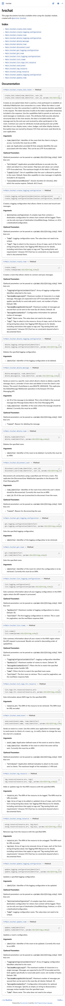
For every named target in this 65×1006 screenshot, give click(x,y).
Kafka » (60, 1000)
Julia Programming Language (43, 1003)
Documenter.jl (24, 1003)
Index (5, 24)
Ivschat (7, 10)
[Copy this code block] (59, 96)
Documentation (11, 84)
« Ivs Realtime (7, 1000)
